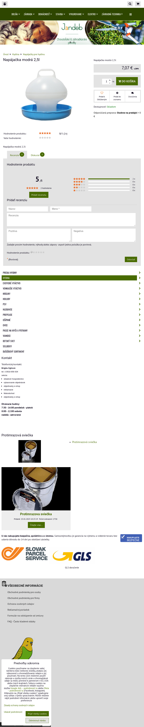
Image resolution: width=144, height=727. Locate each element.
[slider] (45, 133)
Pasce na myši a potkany (72, 330)
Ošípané (72, 319)
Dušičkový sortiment (13, 351)
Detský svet (72, 341)
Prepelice (72, 314)
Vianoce (72, 335)
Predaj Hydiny (72, 272)
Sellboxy (7, 346)
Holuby (72, 298)
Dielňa (16, 14)
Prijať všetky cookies (37, 713)
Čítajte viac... (36, 524)
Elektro (93, 14)
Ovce (72, 325)
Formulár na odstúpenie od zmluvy (25, 615)
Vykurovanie (76, 14)
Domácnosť (45, 14)
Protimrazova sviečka (36, 514)
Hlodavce (72, 309)
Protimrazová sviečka (84, 442)
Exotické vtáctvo (72, 283)
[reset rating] (31, 252)
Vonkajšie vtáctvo (72, 288)
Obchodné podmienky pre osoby (24, 592)
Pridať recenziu (38, 194)
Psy (72, 304)
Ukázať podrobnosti (13, 712)
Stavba (60, 14)
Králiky (72, 293)
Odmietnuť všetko (37, 720)
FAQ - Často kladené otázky (21, 621)
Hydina (72, 277)
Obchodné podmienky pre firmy (23, 597)
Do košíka (127, 81)
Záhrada (29, 14)
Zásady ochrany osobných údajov (19, 705)
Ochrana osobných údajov (20, 603)
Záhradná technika (112, 14)
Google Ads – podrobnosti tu (24, 688)
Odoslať (131, 259)
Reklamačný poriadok (18, 609)
